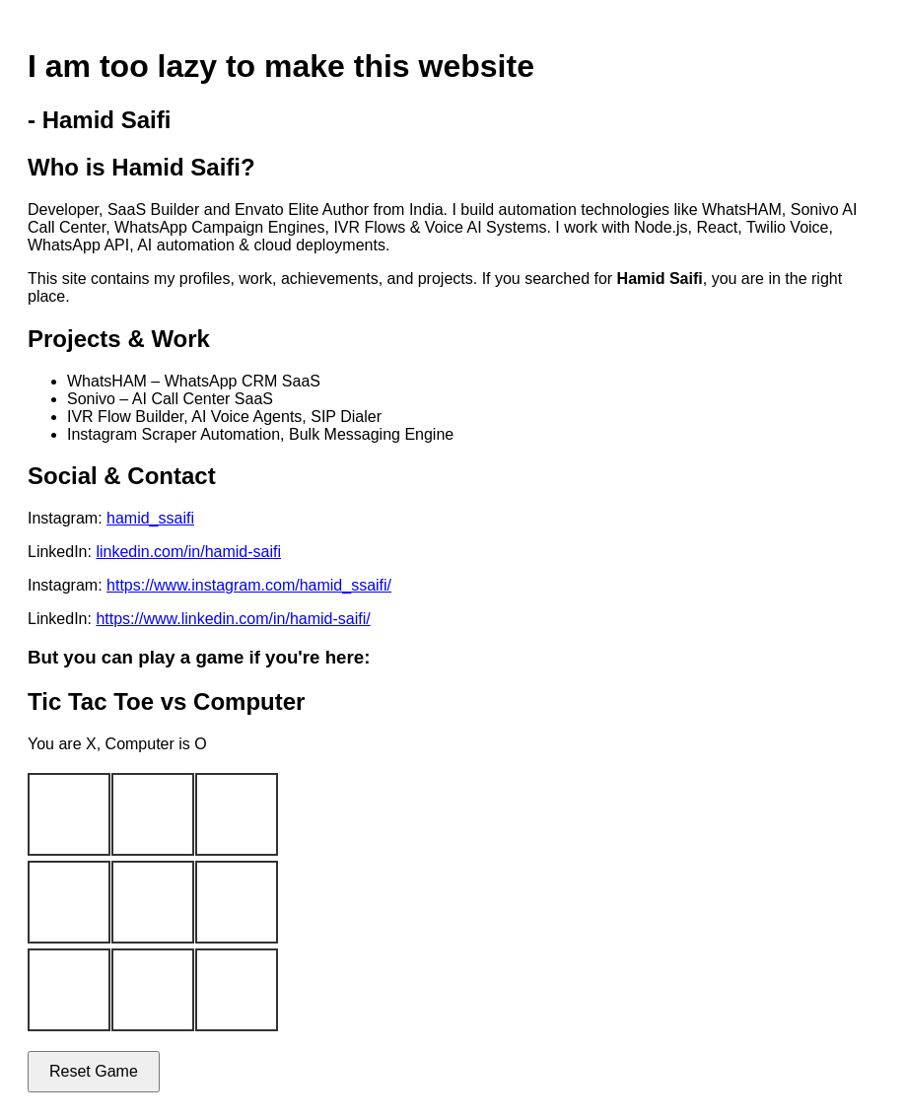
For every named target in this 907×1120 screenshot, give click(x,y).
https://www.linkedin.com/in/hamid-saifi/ (233, 618)
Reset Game (93, 1071)
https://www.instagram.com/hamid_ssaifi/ (248, 585)
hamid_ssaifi (150, 518)
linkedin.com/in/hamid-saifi (188, 551)
